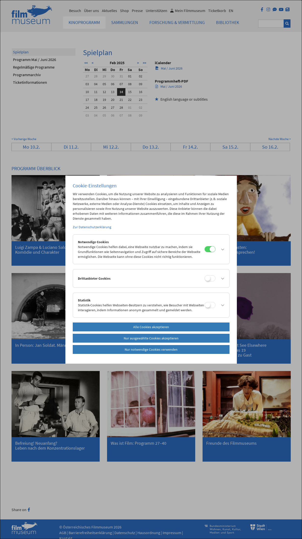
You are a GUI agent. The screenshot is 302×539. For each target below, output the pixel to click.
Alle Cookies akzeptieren (151, 327)
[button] (221, 249)
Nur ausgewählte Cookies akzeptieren (151, 338)
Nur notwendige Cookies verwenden (151, 349)
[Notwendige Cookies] (210, 249)
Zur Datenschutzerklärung (92, 227)
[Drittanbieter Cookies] (210, 278)
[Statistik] (210, 305)
